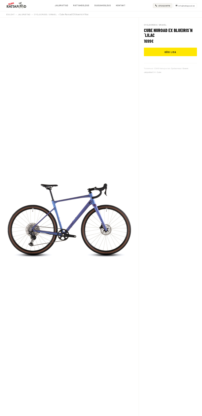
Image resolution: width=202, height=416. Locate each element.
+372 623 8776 (162, 6)
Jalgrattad (24, 14)
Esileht (10, 14)
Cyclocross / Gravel (45, 14)
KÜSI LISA (170, 51)
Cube (159, 72)
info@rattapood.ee (185, 6)
